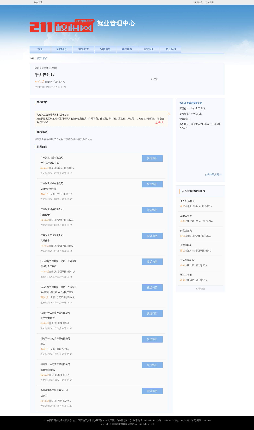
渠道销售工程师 (48, 266)
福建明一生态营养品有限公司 (55, 312)
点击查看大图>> (213, 174)
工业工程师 (186, 216)
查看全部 (200, 289)
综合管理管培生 (48, 189)
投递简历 (152, 158)
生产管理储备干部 (50, 163)
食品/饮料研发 (48, 318)
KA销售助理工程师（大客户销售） (58, 292)
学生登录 (210, 2)
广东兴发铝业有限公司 (52, 157)
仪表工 (44, 395)
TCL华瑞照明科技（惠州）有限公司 (59, 261)
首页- (39, 58)
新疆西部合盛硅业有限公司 (54, 390)
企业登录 (198, 2)
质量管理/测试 (48, 370)
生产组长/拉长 (187, 201)
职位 (45, 58)
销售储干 (45, 214)
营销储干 (45, 240)
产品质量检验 (187, 260)
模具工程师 (186, 275)
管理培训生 (186, 245)
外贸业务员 (186, 230)
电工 (43, 344)
